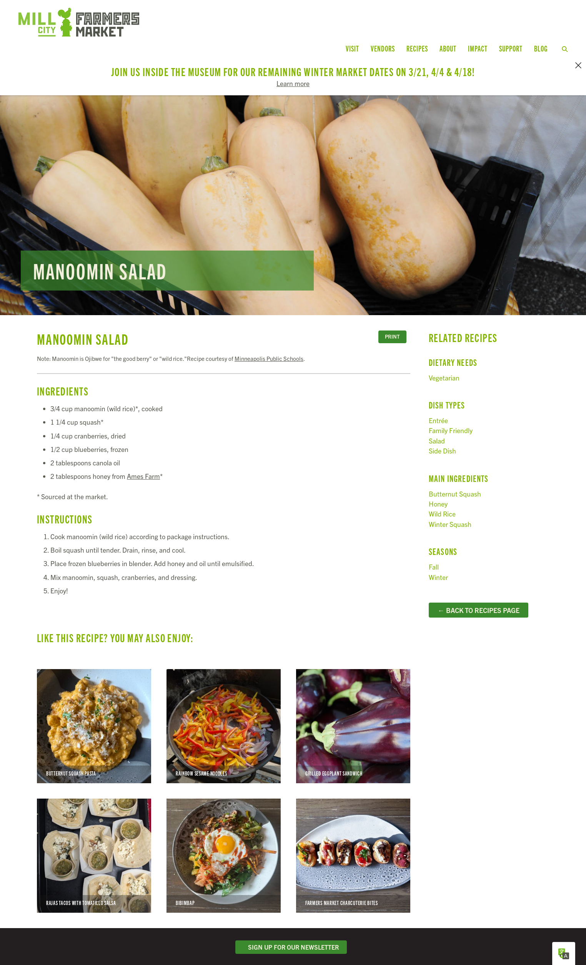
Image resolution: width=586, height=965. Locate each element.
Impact (478, 48)
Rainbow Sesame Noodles (223, 716)
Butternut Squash (455, 483)
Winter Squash (450, 514)
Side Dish (442, 440)
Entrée (438, 410)
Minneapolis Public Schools (269, 348)
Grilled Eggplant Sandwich (353, 716)
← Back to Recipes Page (478, 600)
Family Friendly (451, 420)
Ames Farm (143, 466)
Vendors (383, 48)
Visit (352, 48)
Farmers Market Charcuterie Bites (353, 846)
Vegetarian (444, 367)
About (448, 48)
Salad (437, 430)
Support (511, 48)
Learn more (293, 83)
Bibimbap (223, 846)
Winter (438, 567)
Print (392, 327)
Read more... (293, 195)
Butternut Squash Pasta (94, 716)
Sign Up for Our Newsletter (291, 937)
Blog (541, 48)
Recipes (417, 48)
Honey (438, 493)
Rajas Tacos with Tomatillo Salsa (94, 846)
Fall (434, 556)
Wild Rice (442, 504)
